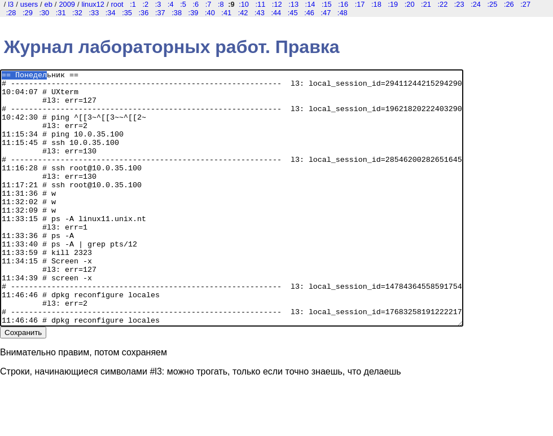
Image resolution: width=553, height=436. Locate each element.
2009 (66, 4)
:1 (133, 4)
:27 (525, 4)
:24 (476, 4)
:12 (277, 4)
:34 (111, 12)
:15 (327, 4)
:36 (144, 12)
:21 (426, 4)
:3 (158, 4)
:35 (127, 12)
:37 (160, 12)
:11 (261, 4)
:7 (208, 4)
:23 (459, 4)
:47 (326, 12)
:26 (509, 4)
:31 (61, 12)
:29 (28, 12)
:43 (259, 12)
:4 (171, 4)
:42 (243, 12)
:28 (11, 12)
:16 (343, 4)
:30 (44, 12)
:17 (360, 4)
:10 (244, 4)
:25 (493, 4)
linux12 (92, 4)
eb (48, 4)
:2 (145, 4)
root (117, 4)
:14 (310, 4)
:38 (177, 12)
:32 (77, 12)
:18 (376, 4)
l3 (11, 4)
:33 (94, 12)
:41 (226, 12)
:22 (442, 4)
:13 (293, 4)
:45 (293, 12)
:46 (309, 12)
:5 (183, 4)
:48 (342, 12)
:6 (195, 4)
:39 (193, 12)
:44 (276, 12)
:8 (221, 4)
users (29, 4)
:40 (210, 12)
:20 (410, 4)
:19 (393, 4)
